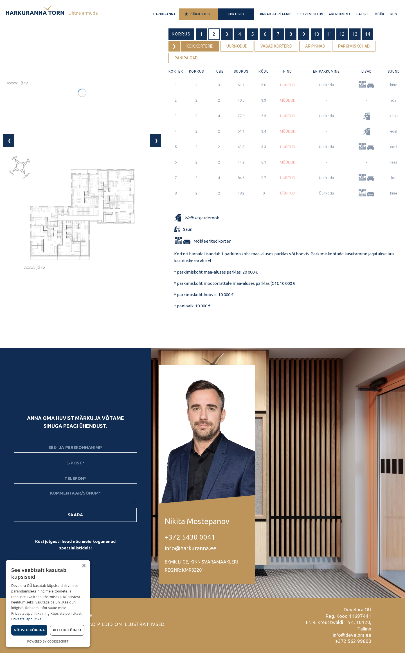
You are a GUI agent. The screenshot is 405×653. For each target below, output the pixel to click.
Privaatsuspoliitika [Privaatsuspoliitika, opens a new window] (26, 619)
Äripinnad (315, 46)
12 (342, 34)
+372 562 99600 (353, 641)
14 (367, 34)
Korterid (236, 14)
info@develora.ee (352, 635)
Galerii (362, 14)
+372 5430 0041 (190, 537)
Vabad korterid (276, 46)
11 (329, 34)
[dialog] (48, 603)
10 (316, 34)
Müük (379, 14)
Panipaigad (185, 58)
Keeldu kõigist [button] (67, 630)
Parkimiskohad (354, 46)
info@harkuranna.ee (190, 548)
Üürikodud (200, 14)
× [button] (84, 566)
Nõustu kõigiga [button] (29, 630)
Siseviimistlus (310, 14)
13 (355, 34)
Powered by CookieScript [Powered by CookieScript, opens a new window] (48, 641)
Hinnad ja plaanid (275, 14)
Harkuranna (164, 14)
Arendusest (339, 14)
